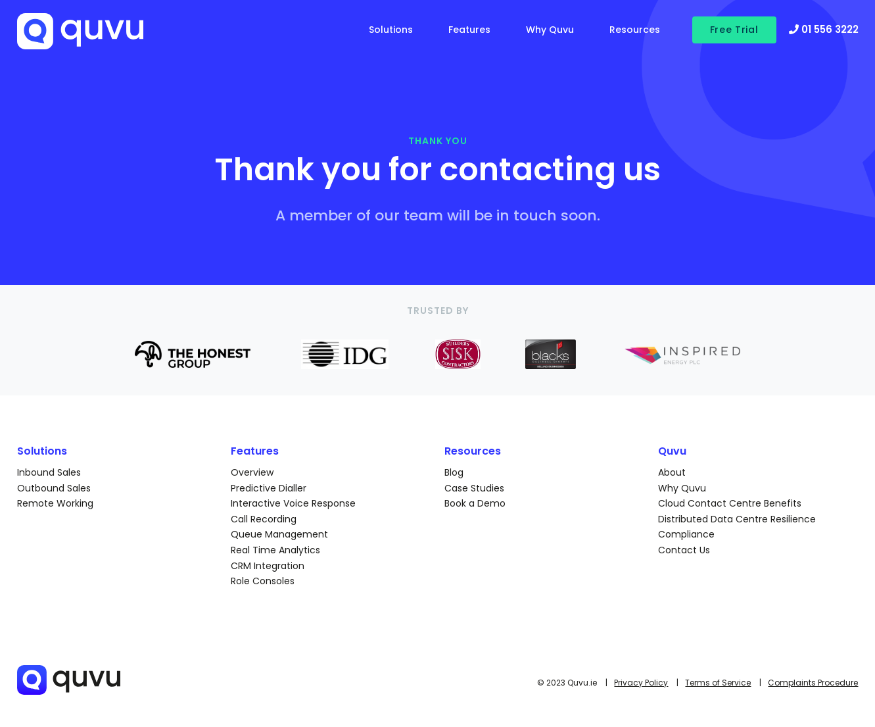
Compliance (686, 534)
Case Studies (474, 488)
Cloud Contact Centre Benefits (729, 503)
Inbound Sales (49, 472)
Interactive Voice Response (293, 503)
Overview (252, 472)
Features (469, 29)
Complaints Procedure (813, 682)
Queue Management (279, 534)
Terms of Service (718, 682)
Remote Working (55, 503)
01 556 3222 (824, 29)
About (672, 472)
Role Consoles (263, 581)
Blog (453, 472)
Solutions (391, 29)
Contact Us (684, 550)
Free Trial (734, 29)
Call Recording (263, 519)
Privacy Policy (641, 682)
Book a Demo (475, 503)
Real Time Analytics (275, 550)
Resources (634, 29)
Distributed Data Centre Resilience (737, 519)
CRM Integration (267, 565)
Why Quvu (550, 29)
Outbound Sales (54, 488)
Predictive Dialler (268, 488)
